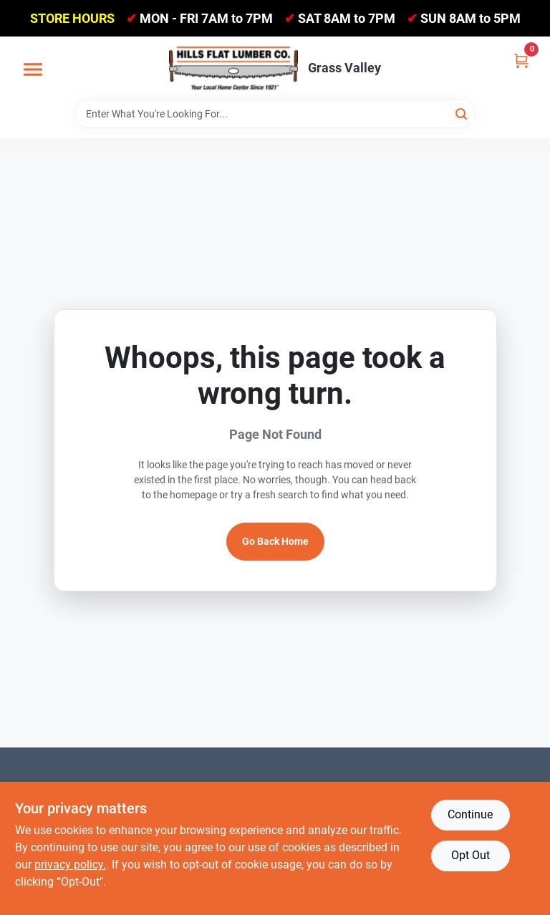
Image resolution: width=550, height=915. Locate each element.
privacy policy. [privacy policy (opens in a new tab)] (70, 864)
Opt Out (470, 855)
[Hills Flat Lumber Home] (233, 68)
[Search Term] (275, 114)
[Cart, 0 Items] (521, 59)
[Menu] (33, 70)
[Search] (462, 113)
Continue (470, 814)
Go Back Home (275, 541)
